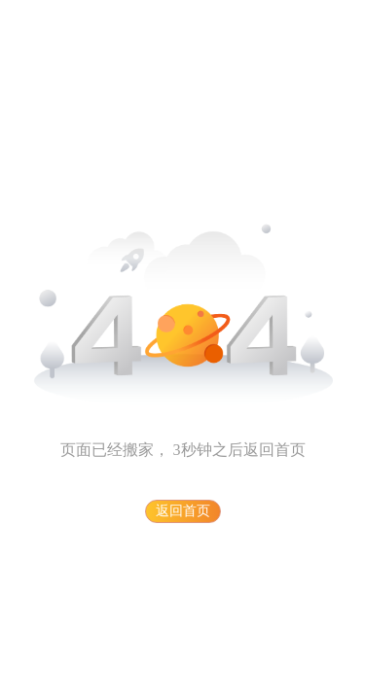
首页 (290, 449)
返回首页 (183, 510)
